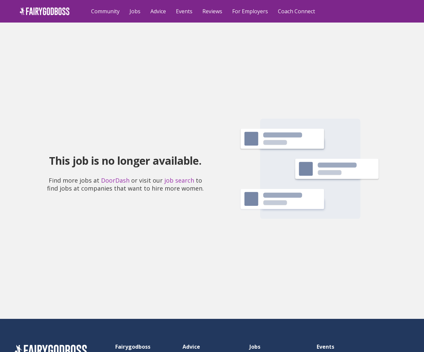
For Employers (250, 11)
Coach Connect (296, 11)
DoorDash (115, 180)
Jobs (135, 11)
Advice (158, 11)
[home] (45, 11)
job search (179, 180)
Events (184, 11)
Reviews (212, 11)
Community (105, 11)
